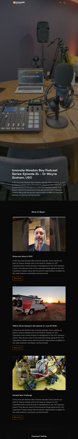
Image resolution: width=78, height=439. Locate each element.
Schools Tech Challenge (22, 395)
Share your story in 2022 (22, 256)
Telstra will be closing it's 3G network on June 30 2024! (35, 326)
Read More (18, 278)
